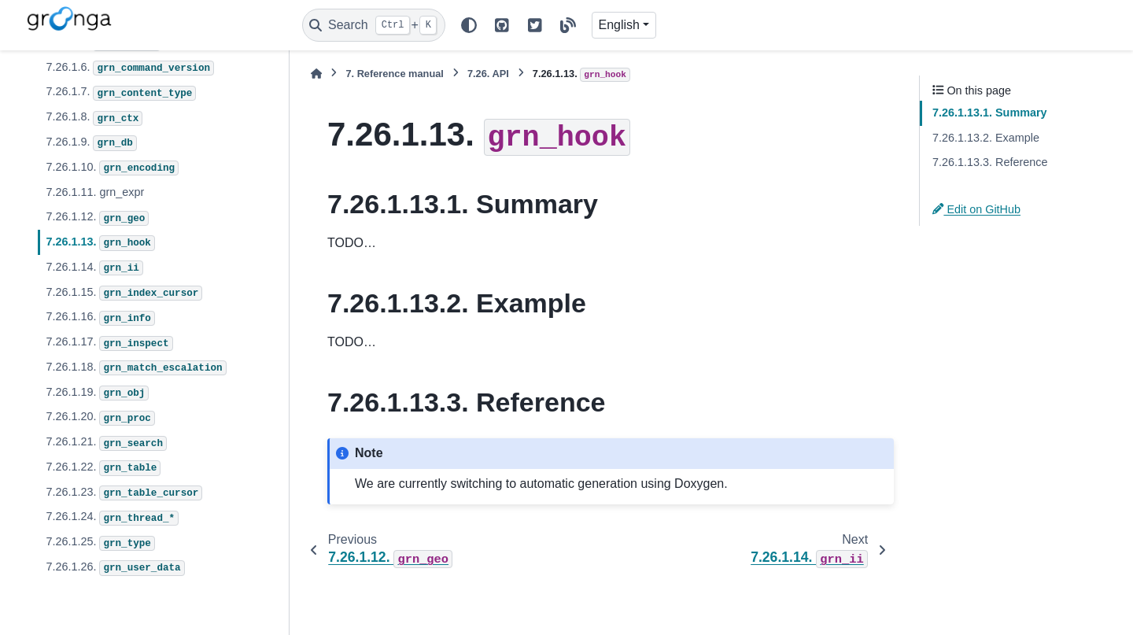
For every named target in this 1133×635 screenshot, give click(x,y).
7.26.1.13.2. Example (985, 137)
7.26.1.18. (136, 368)
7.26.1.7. (121, 93)
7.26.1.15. (124, 293)
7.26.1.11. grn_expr (95, 192)
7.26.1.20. (100, 418)
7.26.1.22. (103, 468)
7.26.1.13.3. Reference (989, 162)
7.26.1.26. (115, 568)
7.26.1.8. (94, 118)
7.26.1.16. (100, 318)
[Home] (316, 73)
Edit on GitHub (976, 209)
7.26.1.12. (97, 218)
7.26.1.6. (130, 68)
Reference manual (394, 73)
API (488, 73)
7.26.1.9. (91, 143)
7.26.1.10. (112, 168)
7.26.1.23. (124, 493)
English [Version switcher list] (619, 24)
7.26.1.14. (94, 268)
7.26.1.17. (109, 343)
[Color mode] (468, 25)
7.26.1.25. (100, 543)
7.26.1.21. (106, 443)
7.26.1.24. (112, 518)
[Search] (373, 25)
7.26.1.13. (100, 243)
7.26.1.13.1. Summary (989, 112)
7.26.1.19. (97, 393)
